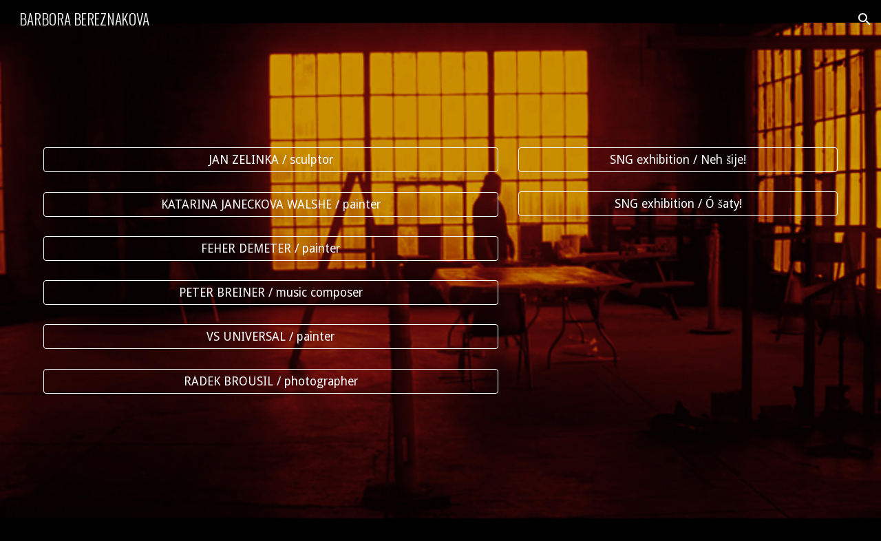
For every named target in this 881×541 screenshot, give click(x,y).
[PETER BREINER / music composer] (271, 292)
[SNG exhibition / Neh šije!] (678, 160)
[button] (864, 19)
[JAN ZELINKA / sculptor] (271, 160)
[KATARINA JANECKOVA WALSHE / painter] (271, 204)
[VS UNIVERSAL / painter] (271, 337)
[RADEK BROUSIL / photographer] (271, 381)
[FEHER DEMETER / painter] (271, 248)
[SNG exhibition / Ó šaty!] (678, 204)
